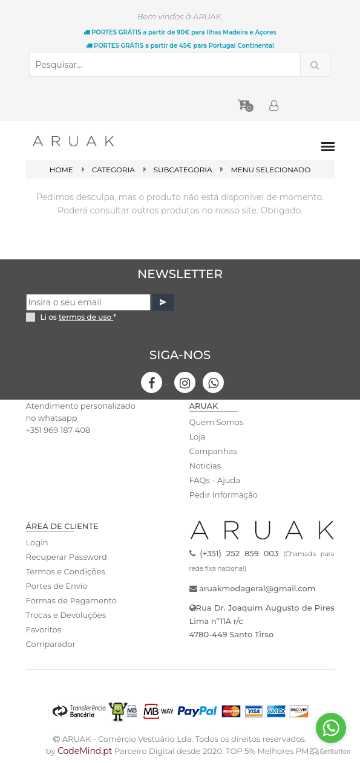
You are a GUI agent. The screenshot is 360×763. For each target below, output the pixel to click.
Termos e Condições (65, 571)
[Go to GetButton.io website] (331, 751)
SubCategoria (182, 169)
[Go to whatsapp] (331, 728)
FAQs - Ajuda (214, 480)
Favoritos (44, 629)
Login (37, 542)
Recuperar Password (66, 557)
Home (60, 169)
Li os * (79, 317)
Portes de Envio (56, 586)
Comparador (51, 644)
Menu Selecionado (271, 169)
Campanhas (213, 451)
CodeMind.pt (85, 750)
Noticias (205, 465)
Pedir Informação (223, 494)
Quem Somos (216, 422)
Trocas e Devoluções (66, 615)
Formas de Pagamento (71, 600)
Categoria (113, 169)
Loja (197, 436)
